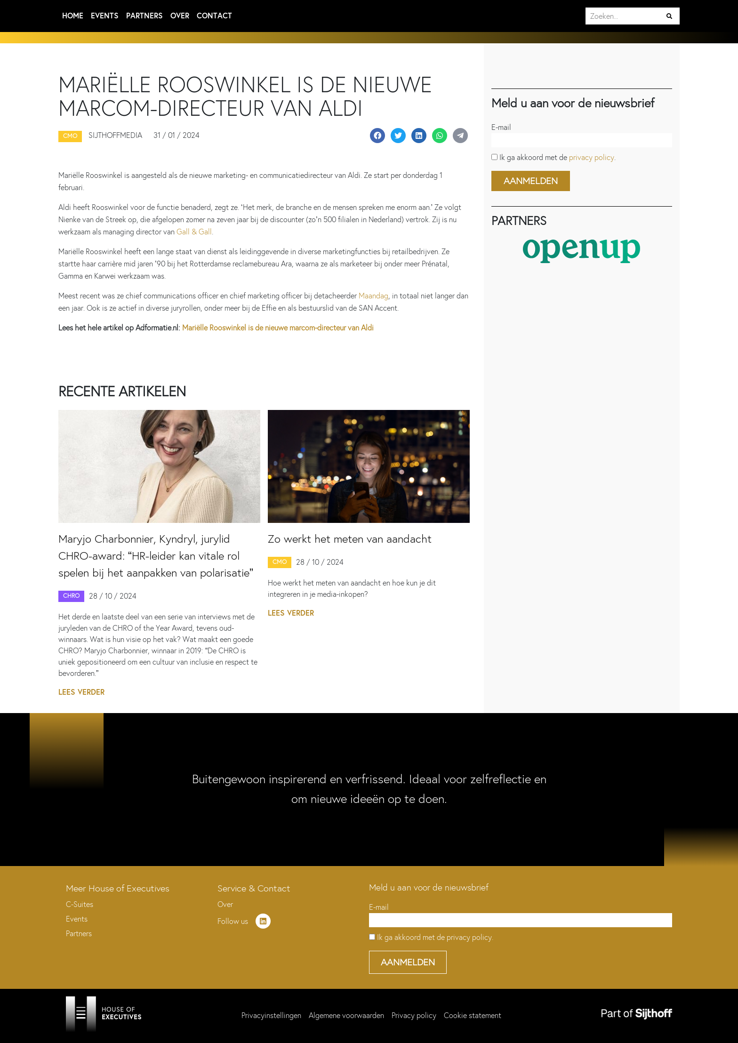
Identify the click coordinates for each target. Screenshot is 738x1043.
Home (72, 16)
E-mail (501, 127)
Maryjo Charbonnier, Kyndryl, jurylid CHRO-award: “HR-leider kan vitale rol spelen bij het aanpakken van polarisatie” (155, 555)
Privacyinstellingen (271, 1015)
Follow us (244, 921)
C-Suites (79, 904)
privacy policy (591, 157)
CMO (280, 562)
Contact (214, 16)
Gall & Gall (194, 231)
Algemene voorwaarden (346, 1015)
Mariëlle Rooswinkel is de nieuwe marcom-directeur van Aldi (278, 327)
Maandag (373, 295)
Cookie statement (472, 1015)
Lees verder (81, 692)
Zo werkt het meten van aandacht (350, 539)
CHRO (71, 596)
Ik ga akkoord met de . (557, 157)
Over (179, 16)
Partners (144, 16)
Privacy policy (414, 1015)
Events (105, 16)
